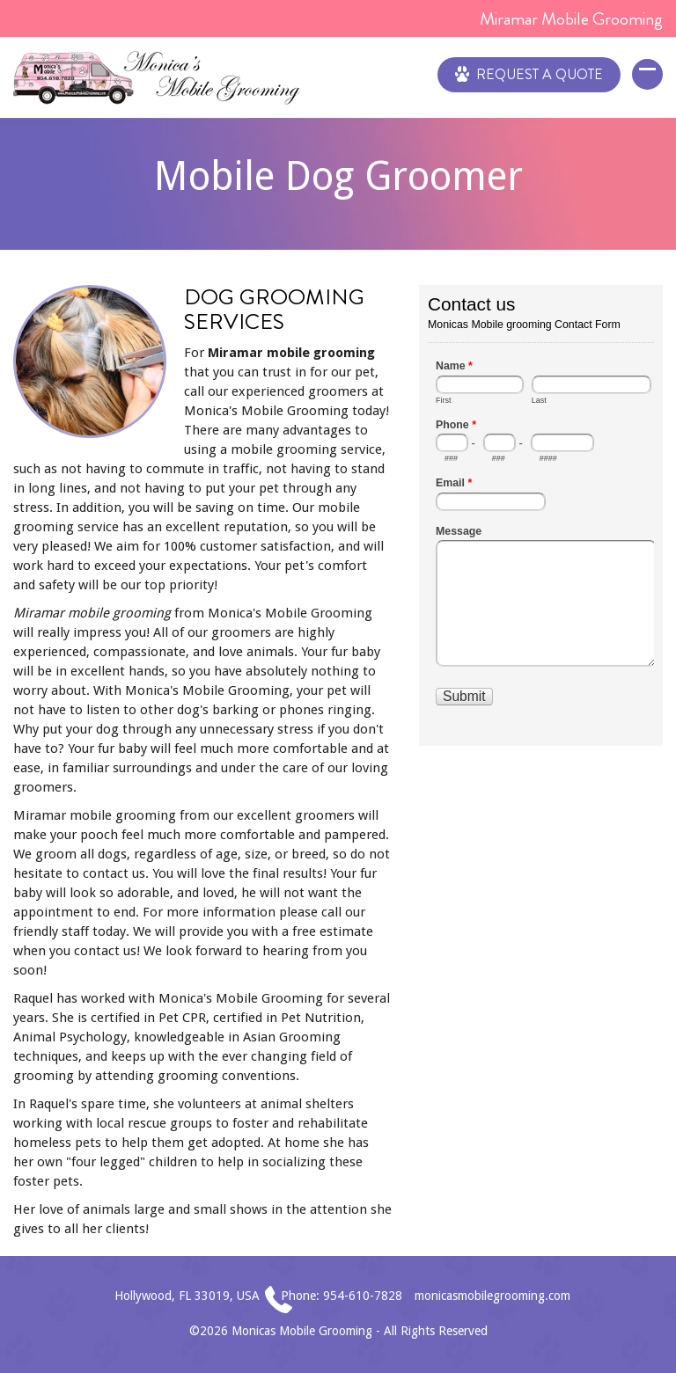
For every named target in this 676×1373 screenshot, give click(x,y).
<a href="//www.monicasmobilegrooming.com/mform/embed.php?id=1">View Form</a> (541, 514)
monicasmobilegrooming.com (492, 1296)
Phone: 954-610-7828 (341, 1296)
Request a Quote (529, 73)
